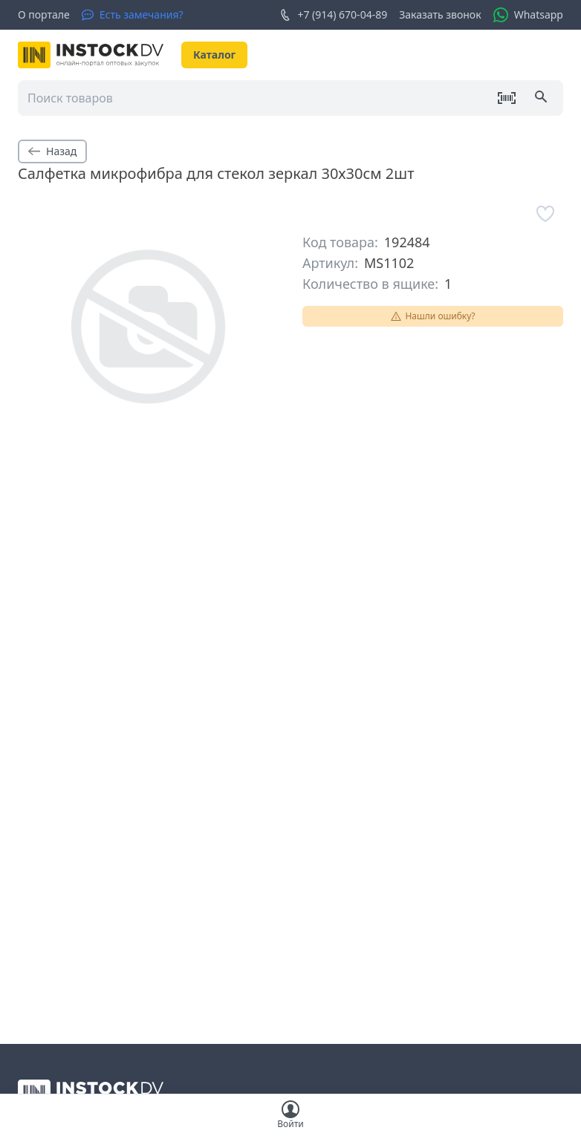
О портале (44, 14)
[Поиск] (542, 98)
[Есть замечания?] (133, 15)
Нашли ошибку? (432, 316)
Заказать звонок (440, 14)
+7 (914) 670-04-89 (333, 15)
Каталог (214, 55)
